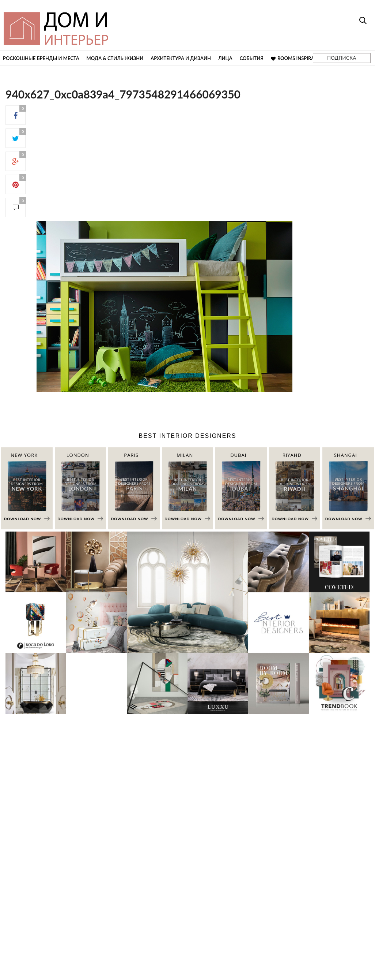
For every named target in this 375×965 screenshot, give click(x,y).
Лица (225, 58)
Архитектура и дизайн (181, 58)
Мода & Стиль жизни (115, 58)
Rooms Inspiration (298, 58)
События (252, 58)
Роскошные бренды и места (41, 58)
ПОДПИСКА (341, 58)
